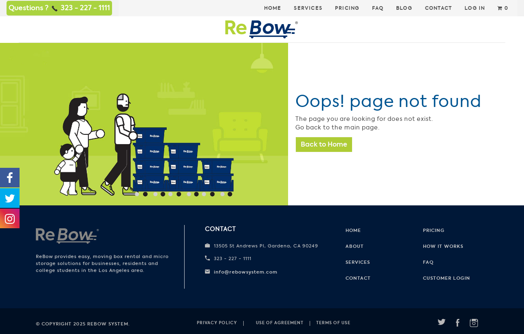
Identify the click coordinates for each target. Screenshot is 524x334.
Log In (475, 8)
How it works (443, 246)
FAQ (377, 8)
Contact (438, 8)
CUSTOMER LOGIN (446, 278)
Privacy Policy (217, 323)
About (355, 246)
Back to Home (324, 144)
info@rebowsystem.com (245, 272)
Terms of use (333, 323)
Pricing (347, 8)
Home (273, 8)
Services (308, 8)
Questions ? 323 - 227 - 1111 (59, 8)
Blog (404, 8)
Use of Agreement (280, 323)
